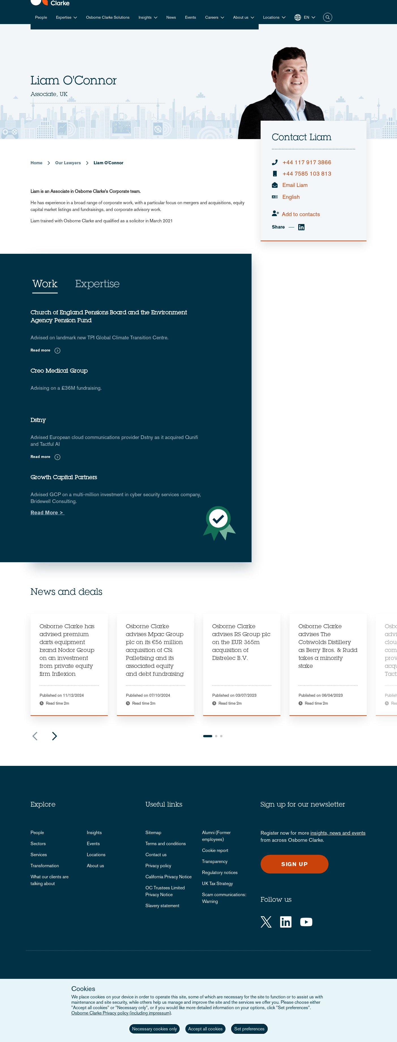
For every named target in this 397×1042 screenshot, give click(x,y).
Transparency (215, 861)
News (171, 17)
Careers (211, 17)
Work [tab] (45, 285)
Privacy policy (158, 865)
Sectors (38, 843)
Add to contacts (301, 214)
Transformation (45, 865)
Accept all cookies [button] (205, 1029)
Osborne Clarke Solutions (108, 17)
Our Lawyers (68, 162)
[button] (274, 17)
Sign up (294, 864)
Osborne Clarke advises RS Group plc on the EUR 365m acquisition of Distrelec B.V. (241, 643)
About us (240, 17)
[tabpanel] (69, 665)
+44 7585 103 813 (306, 173)
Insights (145, 17)
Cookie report (215, 850)
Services (39, 854)
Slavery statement (162, 905)
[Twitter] (266, 922)
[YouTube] (306, 922)
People (41, 17)
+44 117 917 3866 (306, 162)
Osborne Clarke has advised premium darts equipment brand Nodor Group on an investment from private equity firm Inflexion (67, 650)
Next (54, 736)
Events (190, 17)
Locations (96, 854)
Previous (35, 736)
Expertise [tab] (97, 285)
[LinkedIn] (285, 922)
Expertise (63, 17)
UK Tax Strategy (217, 883)
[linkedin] (301, 227)
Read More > (48, 512)
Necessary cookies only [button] (154, 1029)
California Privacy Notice (168, 876)
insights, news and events (338, 833)
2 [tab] (216, 736)
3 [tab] (221, 736)
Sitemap (153, 832)
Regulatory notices (220, 872)
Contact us (156, 854)
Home (36, 162)
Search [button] (327, 17)
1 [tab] (207, 736)
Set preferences (249, 1029)
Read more (40, 350)
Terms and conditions (165, 843)
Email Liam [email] (295, 185)
